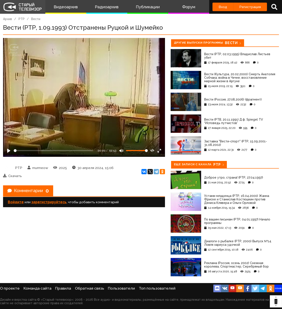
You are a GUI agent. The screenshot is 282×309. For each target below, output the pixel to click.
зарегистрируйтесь (48, 202)
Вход (223, 7)
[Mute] (121, 150)
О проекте (10, 288)
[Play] (8, 150)
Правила (63, 288)
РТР (22, 19)
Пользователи (121, 288)
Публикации (148, 7)
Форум (188, 7)
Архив (7, 19)
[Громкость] (137, 151)
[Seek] (53, 151)
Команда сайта (37, 288)
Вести (35, 19)
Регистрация (250, 7)
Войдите (16, 202)
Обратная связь (89, 288)
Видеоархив (66, 7)
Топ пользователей (157, 288)
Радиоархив (107, 7)
